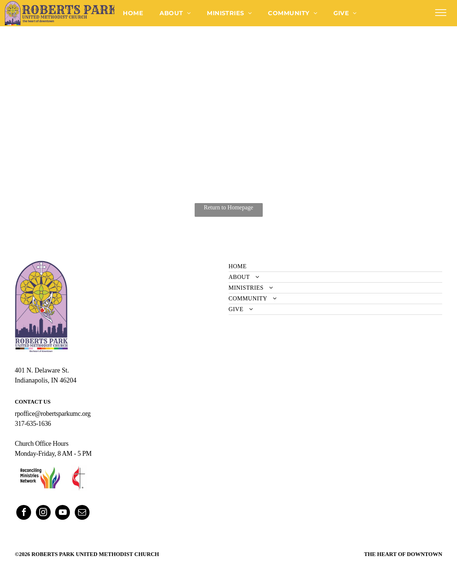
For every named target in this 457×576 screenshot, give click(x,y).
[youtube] (62, 513)
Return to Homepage (228, 207)
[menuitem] (133, 13)
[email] (82, 513)
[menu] (440, 12)
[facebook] (23, 513)
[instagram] (43, 513)
